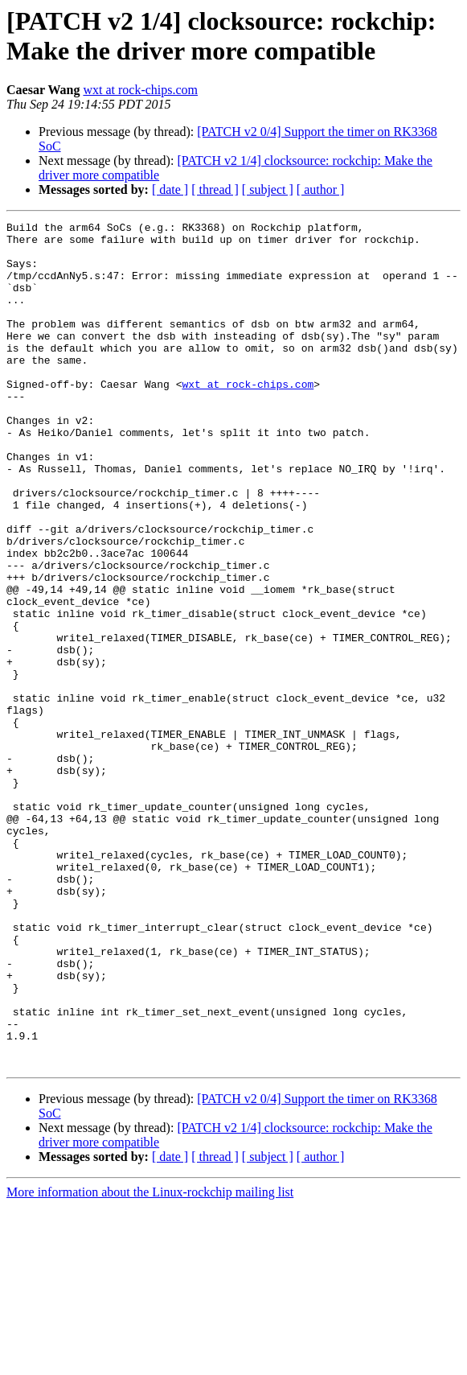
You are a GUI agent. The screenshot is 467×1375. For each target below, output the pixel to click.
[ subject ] (267, 189)
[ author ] (321, 189)
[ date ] (170, 189)
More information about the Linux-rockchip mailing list (149, 1361)
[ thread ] (215, 189)
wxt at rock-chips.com (140, 90)
